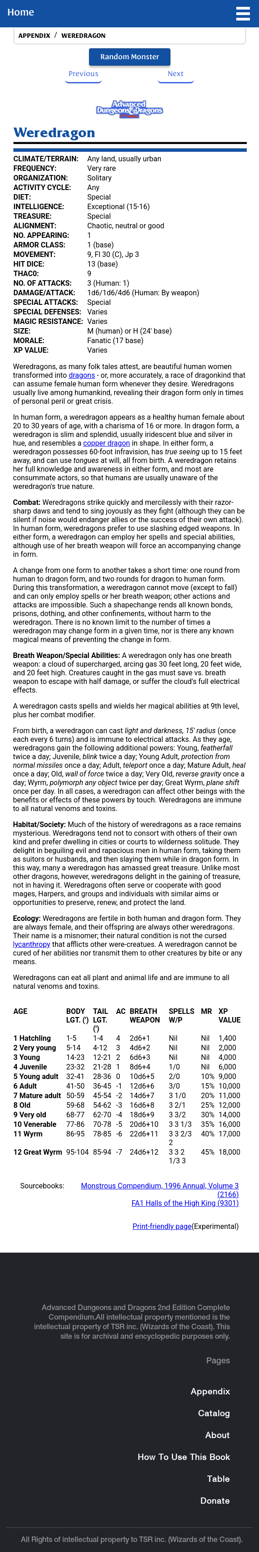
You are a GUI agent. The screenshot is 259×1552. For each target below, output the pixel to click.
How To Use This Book (184, 1458)
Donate (215, 1502)
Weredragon (83, 35)
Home (20, 12)
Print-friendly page (162, 1226)
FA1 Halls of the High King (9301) (185, 1203)
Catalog (214, 1414)
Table (218, 1480)
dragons (82, 375)
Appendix (210, 1392)
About (217, 1436)
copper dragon (106, 443)
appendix (34, 35)
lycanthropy (31, 944)
